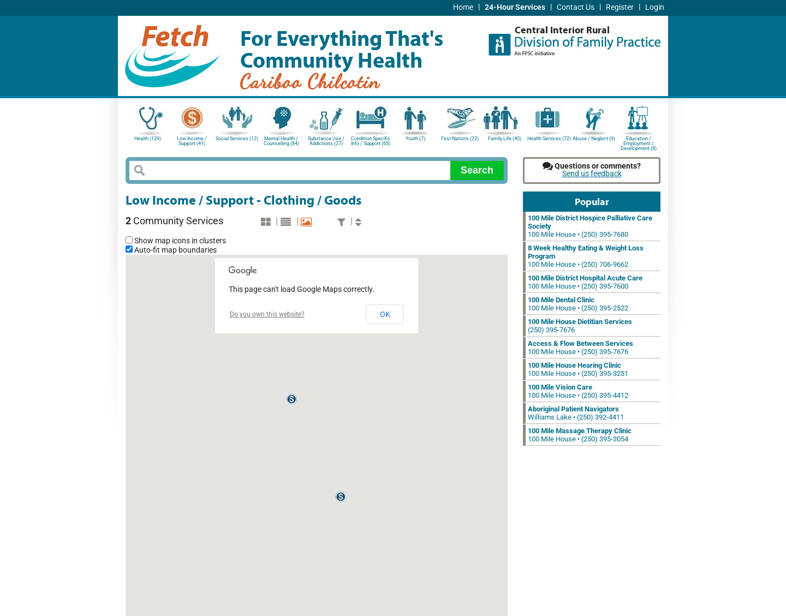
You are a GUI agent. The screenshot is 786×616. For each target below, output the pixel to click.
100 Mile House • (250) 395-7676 (580, 347)
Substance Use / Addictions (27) (326, 141)
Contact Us (575, 7)
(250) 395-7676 (580, 326)
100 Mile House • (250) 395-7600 (585, 282)
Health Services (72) (549, 138)
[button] (292, 399)
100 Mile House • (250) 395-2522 (578, 304)
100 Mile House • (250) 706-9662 (586, 256)
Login (654, 7)
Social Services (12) (237, 138)
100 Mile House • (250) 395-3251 (578, 369)
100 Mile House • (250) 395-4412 (578, 391)
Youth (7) (415, 138)
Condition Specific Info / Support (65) (370, 141)
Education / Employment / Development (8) (639, 142)
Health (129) (147, 138)
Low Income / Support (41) (192, 141)
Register (620, 7)
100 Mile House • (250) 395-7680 (590, 226)
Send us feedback (592, 173)
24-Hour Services (515, 7)
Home (463, 7)
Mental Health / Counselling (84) (281, 141)
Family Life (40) (504, 138)
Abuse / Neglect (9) (594, 138)
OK (385, 314)
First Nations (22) (460, 138)
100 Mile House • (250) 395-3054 (580, 435)
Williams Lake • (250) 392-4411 (576, 413)
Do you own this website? (267, 314)
